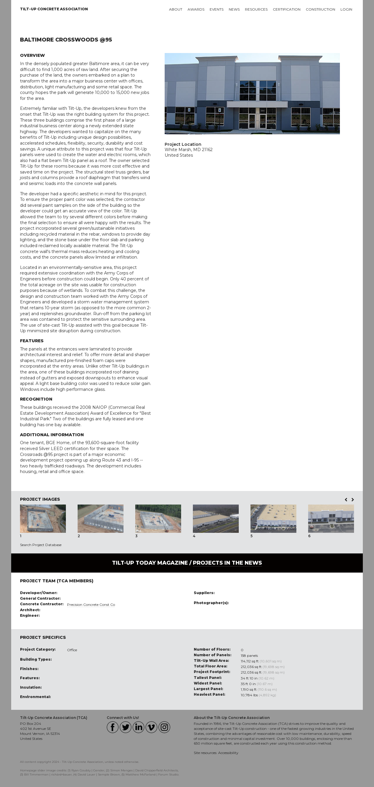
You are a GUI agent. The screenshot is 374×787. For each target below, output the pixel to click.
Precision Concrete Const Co (91, 604)
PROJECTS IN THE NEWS (227, 563)
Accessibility (228, 752)
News (234, 9)
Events (216, 9)
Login (346, 9)
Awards (196, 9)
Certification (286, 9)
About (175, 9)
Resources (256, 9)
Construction (320, 9)
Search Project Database (40, 545)
